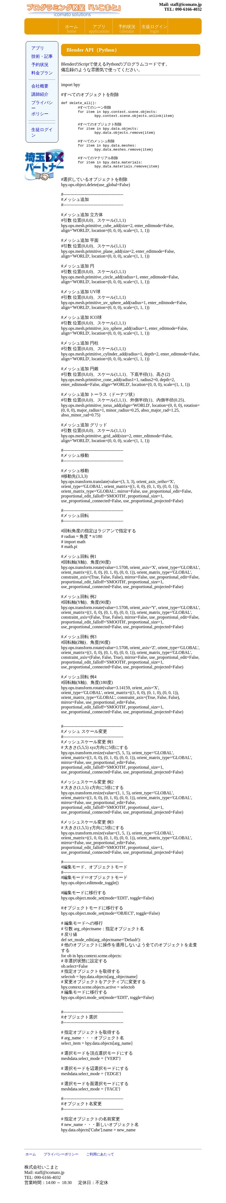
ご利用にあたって (100, 1165)
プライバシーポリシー (42, 108)
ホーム (71, 26)
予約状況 (127, 26)
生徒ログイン (154, 26)
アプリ (99, 26)
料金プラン (42, 73)
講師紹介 (39, 94)
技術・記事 (42, 56)
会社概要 (39, 86)
